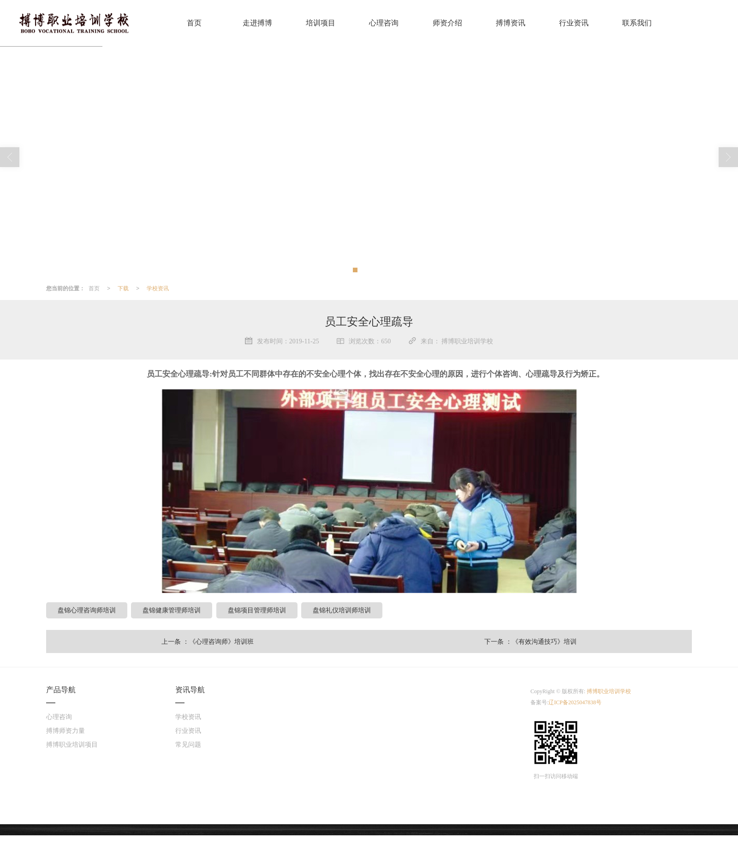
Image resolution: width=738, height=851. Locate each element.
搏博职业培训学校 (609, 691)
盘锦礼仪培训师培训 (342, 610)
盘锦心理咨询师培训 (87, 610)
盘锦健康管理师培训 (172, 610)
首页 (194, 23)
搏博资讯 (510, 23)
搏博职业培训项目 (72, 744)
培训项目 (320, 23)
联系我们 (637, 23)
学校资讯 (158, 288)
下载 (123, 288)
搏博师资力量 (65, 730)
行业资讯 (574, 23)
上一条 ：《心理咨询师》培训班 (207, 641)
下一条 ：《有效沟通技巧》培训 (530, 641)
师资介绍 (447, 23)
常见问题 (188, 744)
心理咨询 (384, 23)
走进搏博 (257, 23)
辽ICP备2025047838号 (574, 702)
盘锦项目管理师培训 (257, 610)
